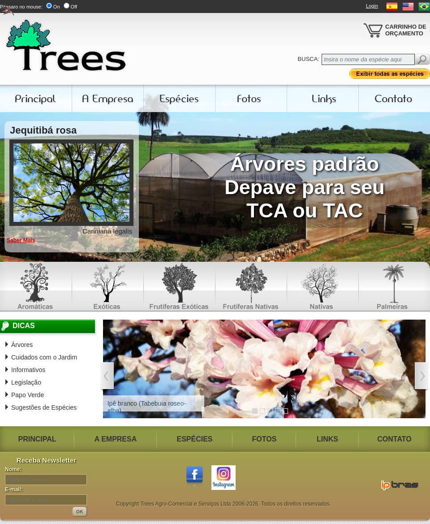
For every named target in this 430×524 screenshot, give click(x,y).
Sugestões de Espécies (44, 407)
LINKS (327, 439)
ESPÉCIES (194, 439)
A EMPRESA (116, 439)
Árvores (22, 344)
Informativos (28, 369)
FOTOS (264, 439)
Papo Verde (27, 394)
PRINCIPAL (37, 439)
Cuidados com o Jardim (44, 357)
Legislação (26, 382)
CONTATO (394, 439)
